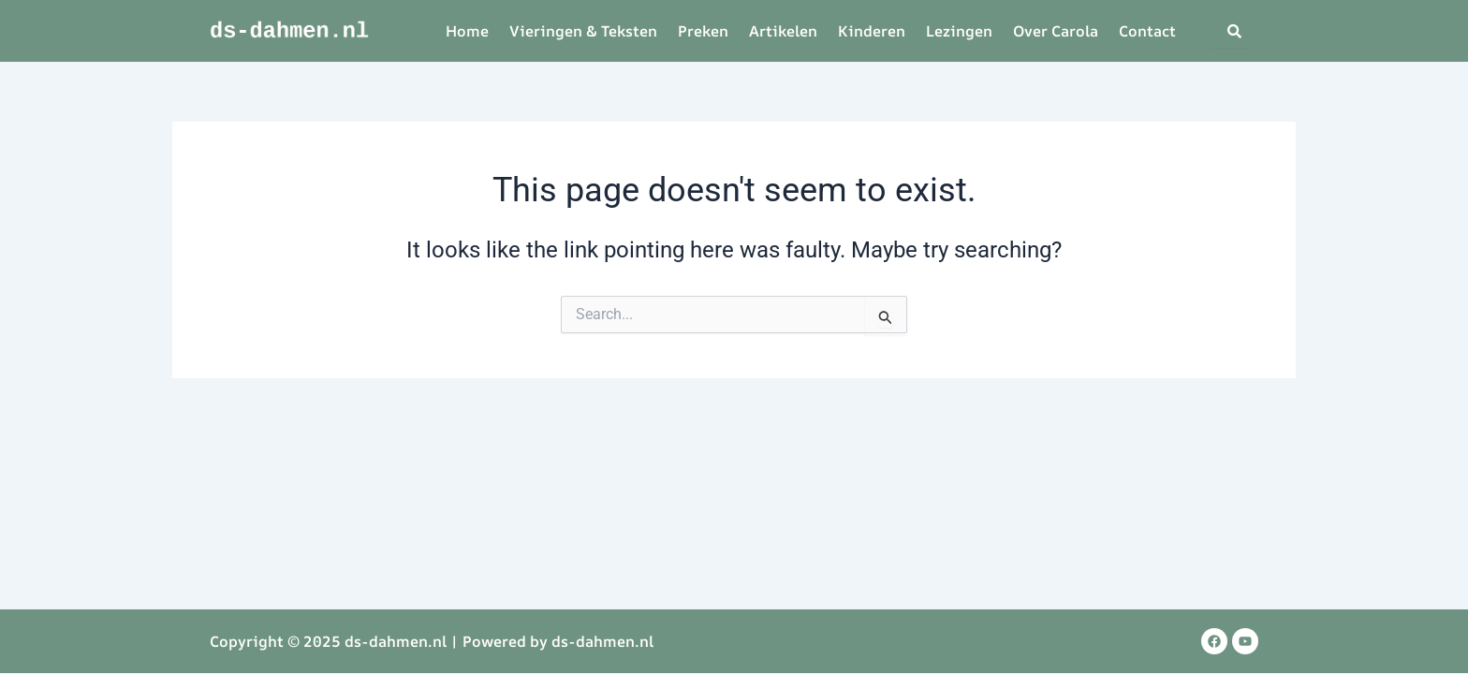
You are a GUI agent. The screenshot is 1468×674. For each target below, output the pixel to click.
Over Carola (1055, 31)
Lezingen (959, 31)
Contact (1147, 31)
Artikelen (783, 31)
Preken (703, 31)
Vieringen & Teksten (583, 31)
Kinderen (871, 31)
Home (467, 31)
